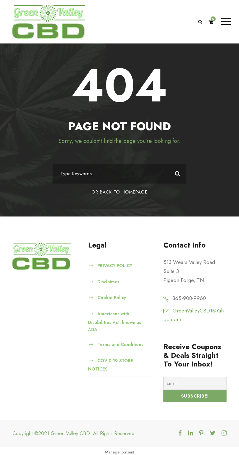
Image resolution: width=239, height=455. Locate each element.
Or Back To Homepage (119, 191)
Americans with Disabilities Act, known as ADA (114, 321)
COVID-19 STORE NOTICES (111, 365)
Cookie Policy (111, 297)
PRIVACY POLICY (115, 265)
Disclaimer (108, 281)
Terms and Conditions (120, 344)
